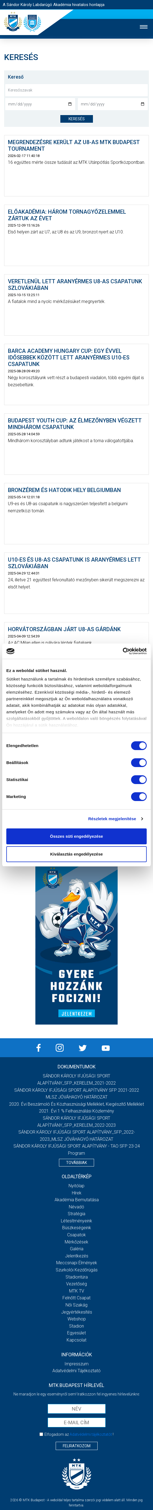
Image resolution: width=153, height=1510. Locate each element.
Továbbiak (76, 1162)
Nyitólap (76, 1185)
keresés (77, 119)
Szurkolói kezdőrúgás (77, 1269)
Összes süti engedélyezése (76, 836)
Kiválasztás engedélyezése (76, 854)
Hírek (76, 1193)
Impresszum (76, 1363)
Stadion (76, 1326)
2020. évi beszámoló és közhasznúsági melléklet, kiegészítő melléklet (76, 1104)
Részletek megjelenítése (112, 818)
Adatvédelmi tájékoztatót (91, 1434)
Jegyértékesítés (76, 1312)
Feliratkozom (76, 1446)
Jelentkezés (76, 1256)
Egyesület (76, 1332)
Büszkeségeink (76, 1227)
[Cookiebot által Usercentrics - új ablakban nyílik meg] (123, 651)
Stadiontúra (77, 1277)
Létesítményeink (76, 1220)
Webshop (76, 1319)
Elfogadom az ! (79, 1434)
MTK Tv (76, 1291)
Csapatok (76, 1234)
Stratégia (76, 1213)
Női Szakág (76, 1305)
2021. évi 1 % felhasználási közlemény (76, 1111)
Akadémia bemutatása (77, 1199)
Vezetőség (76, 1283)
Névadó (76, 1206)
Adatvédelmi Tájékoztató (76, 1370)
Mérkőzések (76, 1242)
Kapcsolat (76, 1340)
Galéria (76, 1248)
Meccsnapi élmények (76, 1262)
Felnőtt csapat (76, 1297)
